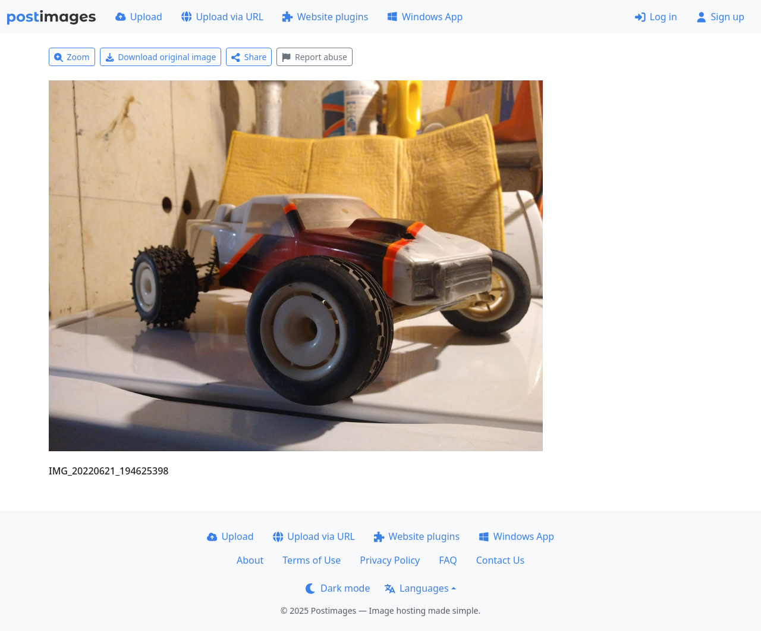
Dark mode (338, 588)
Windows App (425, 16)
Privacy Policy (390, 560)
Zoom (72, 57)
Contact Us (500, 560)
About (250, 560)
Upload (138, 16)
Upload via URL (222, 16)
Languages (416, 588)
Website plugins (325, 16)
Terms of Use (311, 560)
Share (248, 57)
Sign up (720, 16)
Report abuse (314, 57)
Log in (656, 16)
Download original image (160, 57)
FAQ (448, 560)
